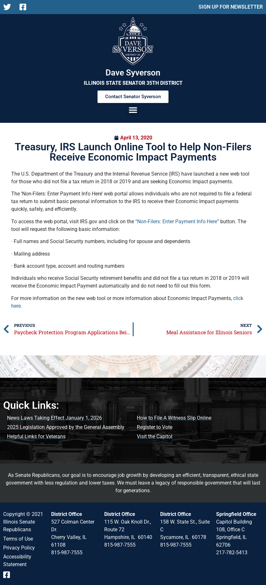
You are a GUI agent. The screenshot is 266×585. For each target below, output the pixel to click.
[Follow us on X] (8, 7)
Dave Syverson (133, 72)
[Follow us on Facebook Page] (25, 7)
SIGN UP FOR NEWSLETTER (231, 7)
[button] (133, 109)
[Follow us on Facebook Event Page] (8, 575)
